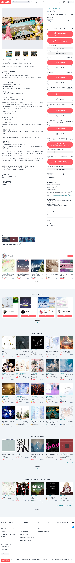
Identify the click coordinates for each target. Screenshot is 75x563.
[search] (28, 2)
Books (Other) (5, 273)
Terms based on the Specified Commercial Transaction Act (59, 560)
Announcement (42, 526)
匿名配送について (5, 531)
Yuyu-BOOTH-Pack (68, 195)
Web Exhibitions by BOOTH (26, 540)
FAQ (39, 528)
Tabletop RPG (48, 273)
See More (37, 322)
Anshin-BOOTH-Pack (58, 195)
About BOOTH (46, 1)
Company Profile (12, 560)
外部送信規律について (46, 560)
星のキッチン (29, 311)
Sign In (37, 1)
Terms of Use (18, 560)
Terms (48, 220)
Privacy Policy (50, 223)
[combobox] (21, 2)
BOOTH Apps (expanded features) (9, 528)
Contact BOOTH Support (44, 531)
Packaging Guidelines (6, 539)
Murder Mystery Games (21, 273)
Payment (51, 214)
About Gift (51, 177)
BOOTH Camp (4, 549)
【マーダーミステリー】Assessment (66, 275)
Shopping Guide (23, 528)
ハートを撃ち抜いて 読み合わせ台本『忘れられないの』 (52, 275)
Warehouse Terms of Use (26, 560)
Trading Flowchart (53, 212)
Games (48, 8)
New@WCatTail (66, 311)
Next (42, 28)
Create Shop (57, 1)
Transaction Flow (24, 534)
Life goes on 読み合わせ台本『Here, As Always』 (23, 275)
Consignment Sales (5, 542)
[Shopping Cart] (64, 2)
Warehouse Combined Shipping (27, 537)
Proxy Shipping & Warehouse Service (8, 535)
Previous (3, 28)
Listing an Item (4, 526)
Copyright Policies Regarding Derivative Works (8, 545)
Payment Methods (24, 531)
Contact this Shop (51, 225)
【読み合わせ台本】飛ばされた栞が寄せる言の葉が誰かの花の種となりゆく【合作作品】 (8, 275)
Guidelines (34, 559)
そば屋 (10, 256)
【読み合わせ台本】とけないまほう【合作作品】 (37, 275)
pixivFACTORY (50, 206)
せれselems (10, 311)
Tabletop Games (57, 8)
